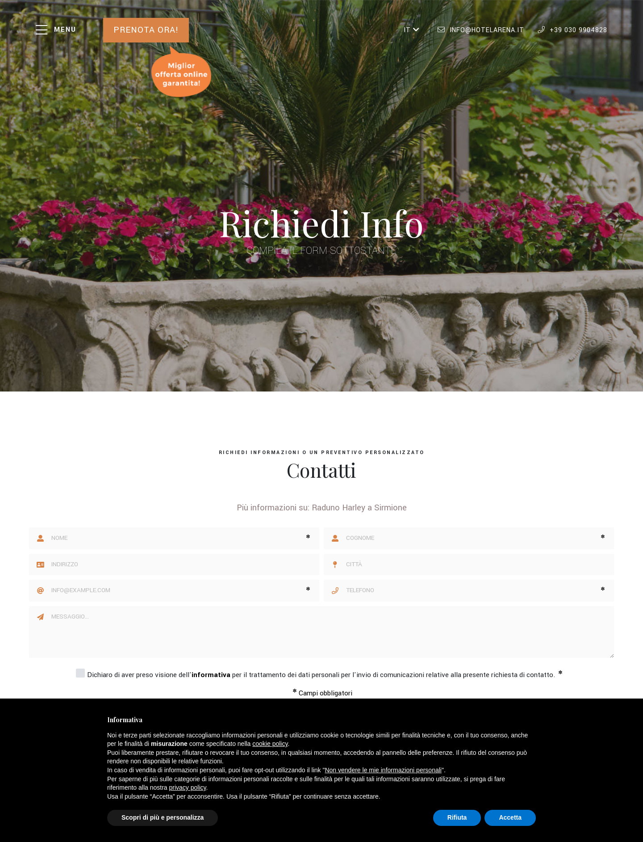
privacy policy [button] (187, 787)
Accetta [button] (510, 817)
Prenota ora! (146, 30)
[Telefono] (469, 591)
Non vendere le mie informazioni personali (383, 770)
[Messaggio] (332, 632)
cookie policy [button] (270, 743)
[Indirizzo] (185, 565)
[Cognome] (469, 538)
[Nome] (174, 538)
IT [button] (412, 30)
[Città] (480, 565)
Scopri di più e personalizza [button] (162, 817)
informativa (211, 675)
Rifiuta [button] (457, 817)
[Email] (174, 591)
